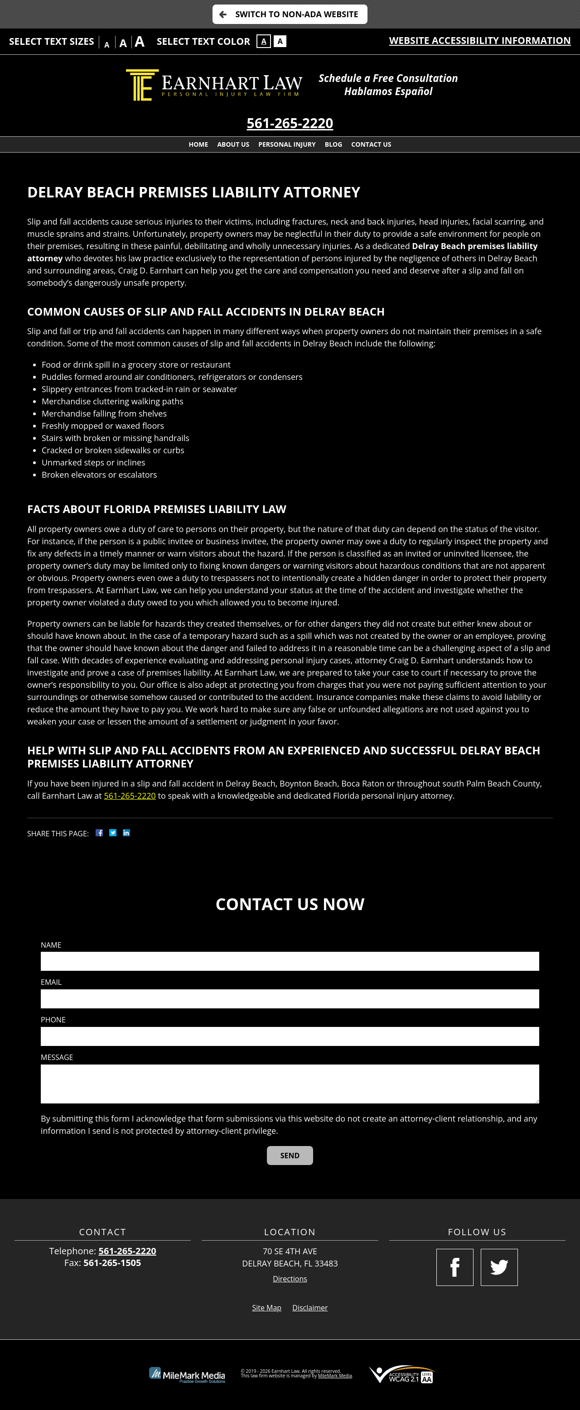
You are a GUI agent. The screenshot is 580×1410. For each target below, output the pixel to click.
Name (51, 945)
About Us (233, 144)
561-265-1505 (112, 1263)
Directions (290, 1279)
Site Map (266, 1308)
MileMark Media (335, 1375)
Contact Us (371, 144)
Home (198, 144)
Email (51, 982)
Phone (53, 1020)
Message (57, 1057)
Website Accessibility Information (480, 40)
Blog (334, 144)
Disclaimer (310, 1308)
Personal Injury (287, 144)
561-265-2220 (290, 123)
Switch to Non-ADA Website (296, 14)
